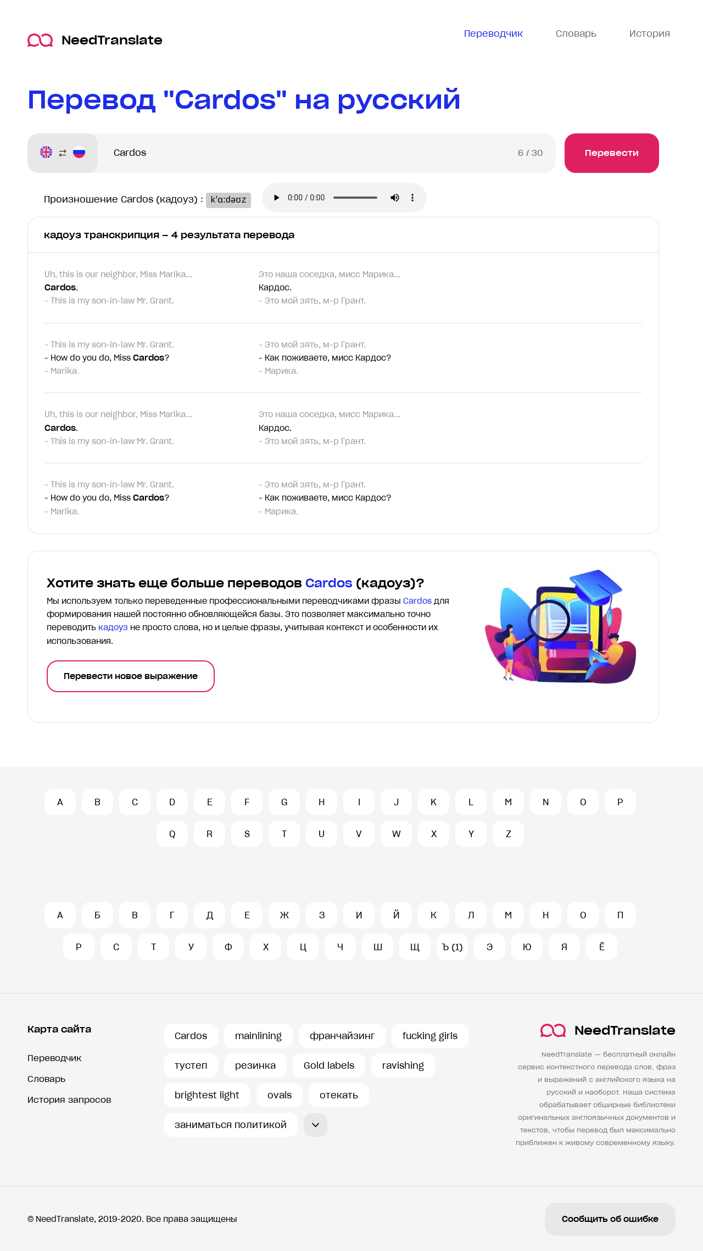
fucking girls (430, 1035)
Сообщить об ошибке (610, 1219)
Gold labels (329, 1065)
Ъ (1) (452, 946)
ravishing (403, 1065)
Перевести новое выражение (131, 676)
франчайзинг (342, 1035)
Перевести (612, 153)
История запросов (69, 1100)
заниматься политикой (231, 1124)
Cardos (191, 1035)
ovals (279, 1095)
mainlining (258, 1035)
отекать (339, 1095)
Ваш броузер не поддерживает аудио (350, 199)
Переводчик (54, 1058)
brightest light (207, 1095)
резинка (255, 1065)
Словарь (46, 1079)
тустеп (191, 1065)
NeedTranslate (95, 40)
